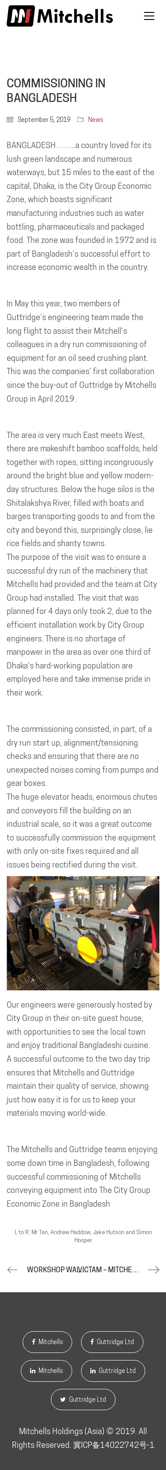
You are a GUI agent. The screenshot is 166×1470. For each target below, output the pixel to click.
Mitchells (47, 1341)
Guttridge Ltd (112, 1341)
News (95, 119)
